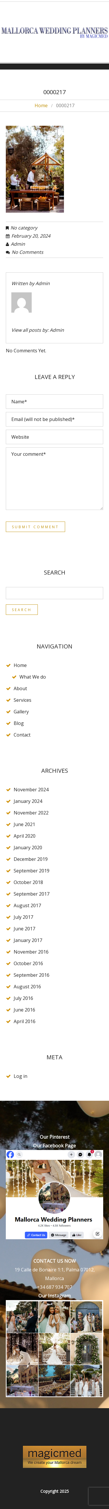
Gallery (21, 711)
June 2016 (24, 1010)
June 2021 (24, 824)
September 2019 (31, 871)
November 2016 (31, 952)
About (20, 688)
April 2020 (24, 836)
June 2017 (24, 928)
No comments (27, 252)
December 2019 (31, 859)
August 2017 (27, 905)
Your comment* (54, 478)
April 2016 (24, 1021)
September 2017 (31, 894)
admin (18, 244)
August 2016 (27, 986)
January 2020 (28, 847)
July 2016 (23, 998)
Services (22, 700)
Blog (19, 723)
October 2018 (28, 882)
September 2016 (31, 975)
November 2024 (31, 789)
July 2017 (23, 917)
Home (41, 105)
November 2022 (31, 813)
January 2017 (28, 940)
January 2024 (28, 801)
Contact (22, 735)
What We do (32, 677)
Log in (20, 1076)
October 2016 (28, 963)
